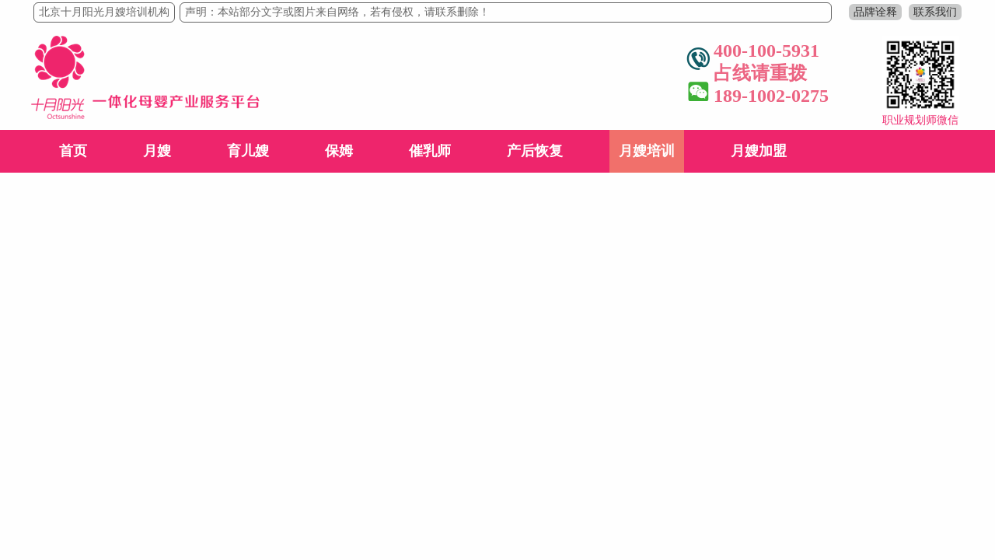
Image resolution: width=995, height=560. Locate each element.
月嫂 (157, 151)
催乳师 (430, 151)
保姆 (339, 151)
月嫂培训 (647, 151)
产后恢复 (535, 151)
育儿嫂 (248, 151)
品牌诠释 (875, 12)
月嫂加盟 (759, 151)
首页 (73, 151)
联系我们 (935, 12)
